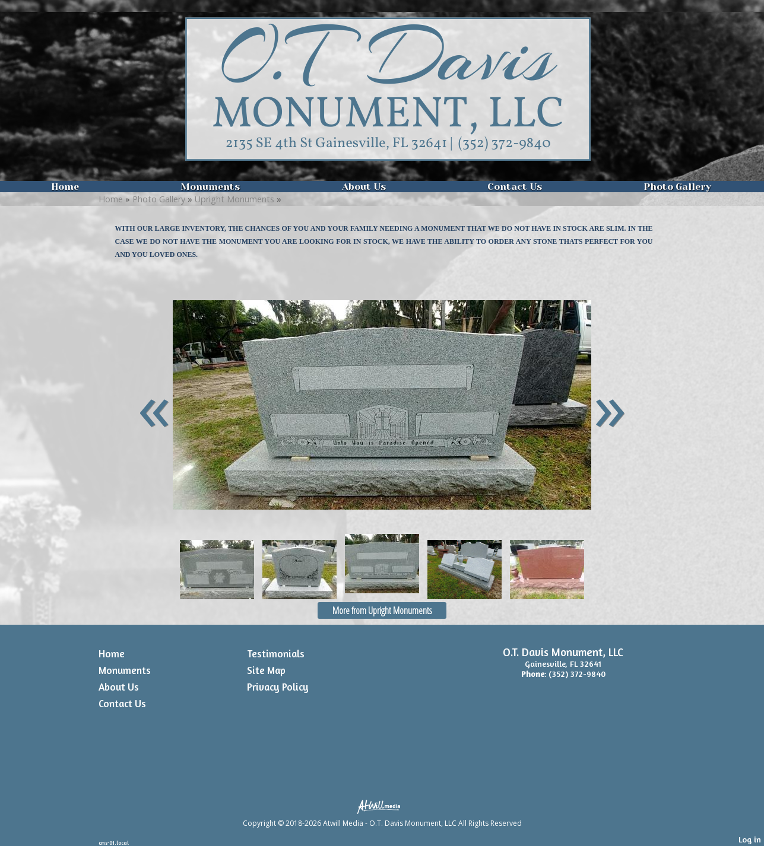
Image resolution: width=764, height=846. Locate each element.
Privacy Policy (278, 686)
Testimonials (276, 653)
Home (65, 186)
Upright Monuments (234, 199)
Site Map (266, 670)
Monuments (210, 186)
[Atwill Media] (382, 806)
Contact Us (514, 186)
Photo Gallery (677, 186)
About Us (364, 186)
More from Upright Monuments (382, 610)
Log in (749, 839)
